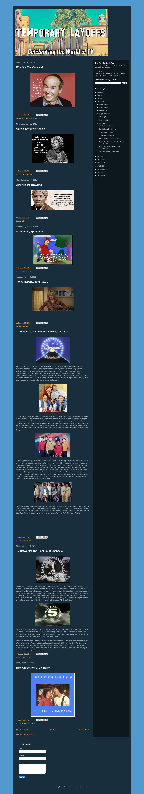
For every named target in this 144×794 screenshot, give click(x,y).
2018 (99, 163)
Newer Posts (22, 729)
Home (53, 729)
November (103, 107)
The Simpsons (27, 271)
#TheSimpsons (34, 118)
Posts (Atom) (30, 735)
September (103, 114)
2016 (99, 169)
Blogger (84, 787)
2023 (99, 95)
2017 (99, 166)
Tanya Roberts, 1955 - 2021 (32, 281)
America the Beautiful (29, 184)
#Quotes (25, 118)
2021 (99, 102)
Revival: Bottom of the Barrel (33, 667)
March (101, 117)
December (103, 104)
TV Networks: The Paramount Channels (39, 551)
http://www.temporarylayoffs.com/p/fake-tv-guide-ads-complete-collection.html (110, 74)
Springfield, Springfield (29, 231)
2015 (99, 172)
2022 (99, 98)
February (102, 120)
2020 (99, 156)
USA (23, 221)
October (102, 110)
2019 (99, 160)
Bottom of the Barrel (29, 723)
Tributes (25, 326)
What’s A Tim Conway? (29, 67)
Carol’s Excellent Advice (30, 128)
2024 (99, 92)
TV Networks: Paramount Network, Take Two (42, 331)
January (102, 123)
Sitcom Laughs (27, 174)
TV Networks (26, 540)
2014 (99, 175)
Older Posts (83, 729)
